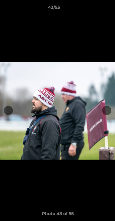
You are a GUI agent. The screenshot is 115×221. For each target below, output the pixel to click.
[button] (93, 9)
